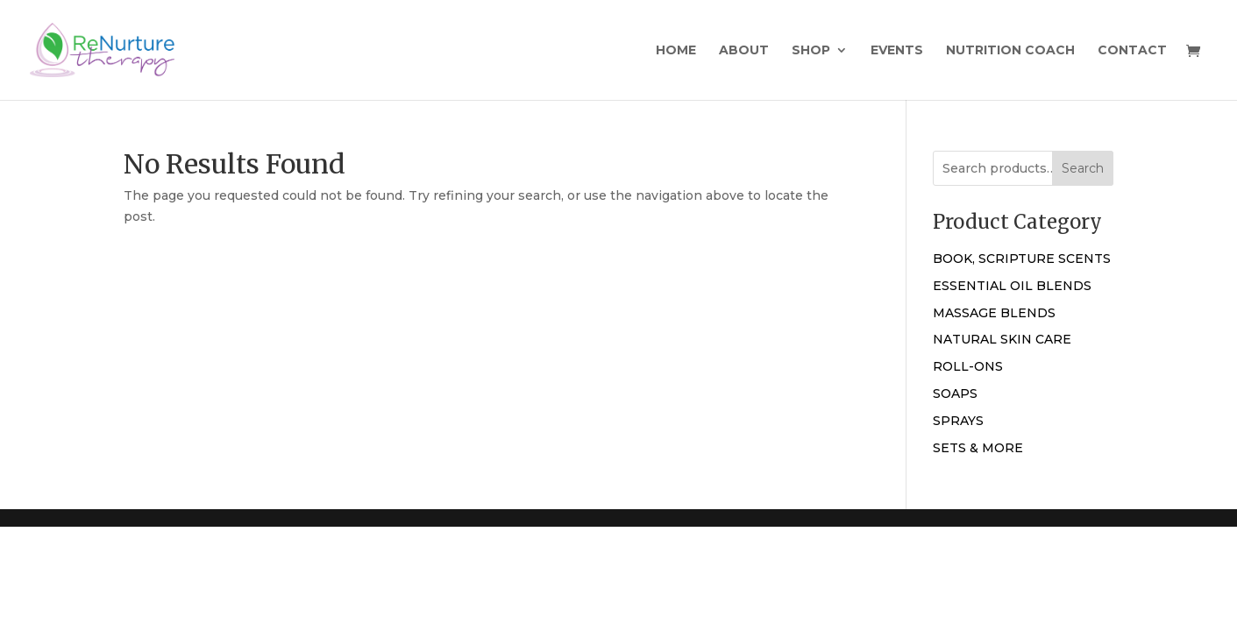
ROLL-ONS (968, 366)
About (744, 51)
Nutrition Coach (1010, 51)
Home (676, 51)
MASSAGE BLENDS (994, 313)
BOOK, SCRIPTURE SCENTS (1022, 258)
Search (1083, 168)
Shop (811, 51)
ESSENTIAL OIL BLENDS (1012, 286)
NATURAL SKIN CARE (1002, 339)
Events (897, 51)
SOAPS (955, 393)
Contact (1132, 51)
